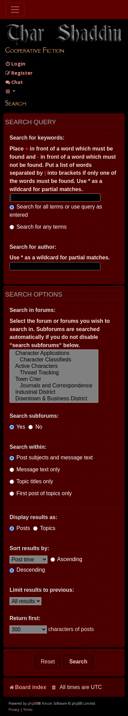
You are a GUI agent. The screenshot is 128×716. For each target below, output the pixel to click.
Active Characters (54, 366)
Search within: (28, 447)
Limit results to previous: (42, 590)
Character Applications (54, 353)
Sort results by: (29, 548)
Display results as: (33, 517)
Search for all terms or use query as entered (56, 211)
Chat (14, 82)
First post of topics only (41, 493)
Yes (17, 427)
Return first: (25, 618)
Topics (44, 528)
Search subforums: (34, 416)
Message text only (35, 469)
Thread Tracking (54, 373)
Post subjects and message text (51, 457)
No (35, 427)
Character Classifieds (54, 360)
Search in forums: (33, 310)
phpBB (33, 703)
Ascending (66, 559)
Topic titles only (31, 481)
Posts (20, 528)
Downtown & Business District (54, 399)
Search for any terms (38, 227)
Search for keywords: (37, 138)
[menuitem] (15, 63)
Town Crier (54, 379)
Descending (27, 570)
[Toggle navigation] (15, 9)
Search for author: (33, 247)
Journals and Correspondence (54, 386)
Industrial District (54, 392)
